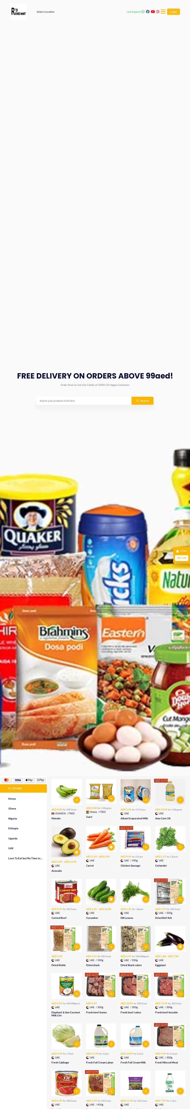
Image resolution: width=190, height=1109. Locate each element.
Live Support (136, 11)
